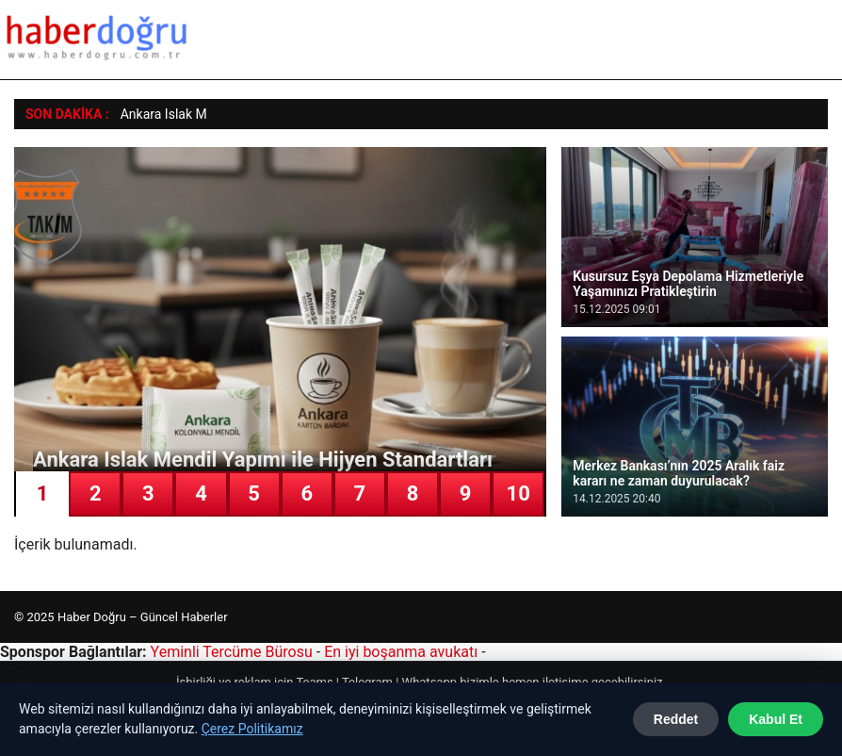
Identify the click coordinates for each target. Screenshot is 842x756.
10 (518, 493)
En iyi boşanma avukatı (401, 652)
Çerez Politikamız (252, 728)
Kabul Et (775, 719)
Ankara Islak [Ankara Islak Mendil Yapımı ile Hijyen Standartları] (156, 114)
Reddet (676, 719)
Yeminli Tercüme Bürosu (232, 652)
